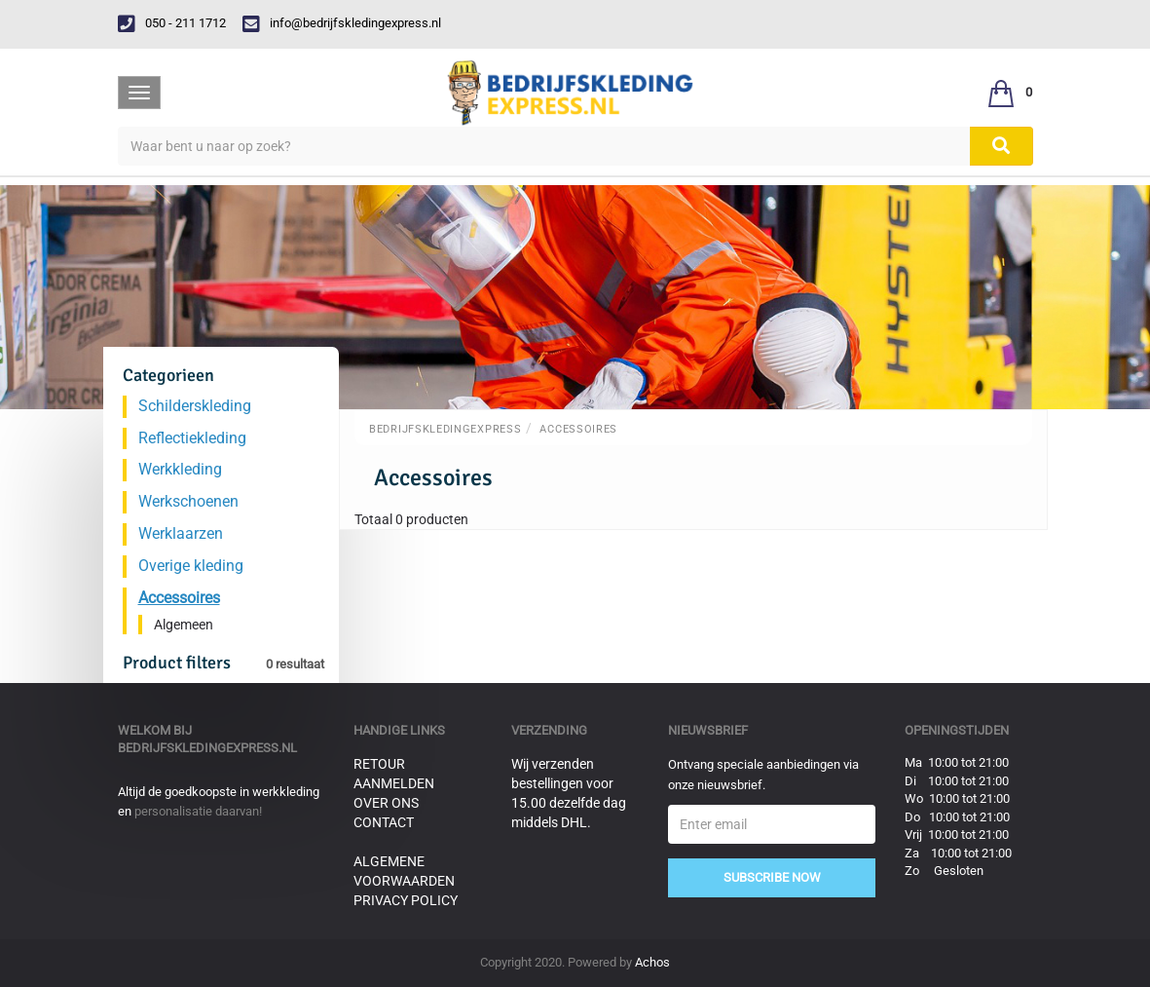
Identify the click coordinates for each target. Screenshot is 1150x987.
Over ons (386, 803)
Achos (652, 962)
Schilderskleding (194, 406)
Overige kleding (190, 565)
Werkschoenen (188, 501)
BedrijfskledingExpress (445, 429)
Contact (383, 822)
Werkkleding (180, 469)
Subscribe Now (772, 877)
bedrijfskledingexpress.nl (207, 747)
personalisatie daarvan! (198, 811)
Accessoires (578, 429)
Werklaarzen (180, 533)
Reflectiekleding (192, 438)
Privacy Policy (405, 900)
